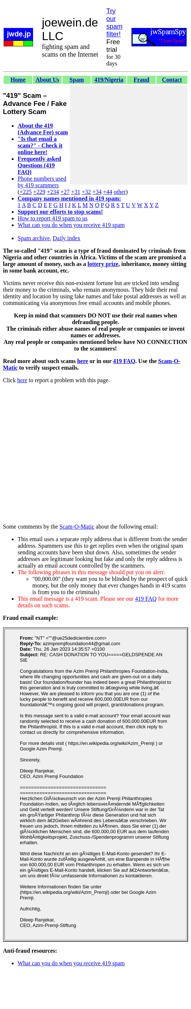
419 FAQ (124, 361)
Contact (172, 80)
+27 (64, 192)
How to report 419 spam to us (52, 218)
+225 (25, 192)
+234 (53, 192)
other (120, 192)
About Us (47, 80)
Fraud (141, 80)
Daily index (66, 238)
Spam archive (34, 238)
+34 (97, 192)
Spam (76, 80)
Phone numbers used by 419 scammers (42, 181)
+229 (39, 192)
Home (17, 80)
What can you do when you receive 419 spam (71, 225)
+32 (86, 192)
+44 (107, 192)
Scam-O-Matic (77, 526)
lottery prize (102, 264)
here (82, 361)
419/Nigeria (108, 80)
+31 (75, 192)
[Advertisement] (128, 135)
